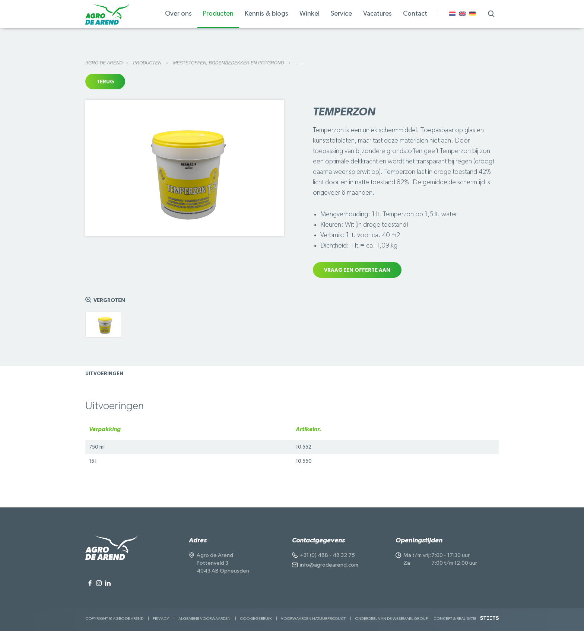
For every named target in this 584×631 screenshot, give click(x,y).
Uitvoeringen (104, 374)
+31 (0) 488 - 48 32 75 (327, 555)
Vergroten (109, 300)
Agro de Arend (104, 63)
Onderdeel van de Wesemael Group (391, 618)
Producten (147, 63)
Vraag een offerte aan (357, 270)
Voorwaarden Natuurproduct (313, 618)
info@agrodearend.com (329, 565)
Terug (105, 82)
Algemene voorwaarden (204, 618)
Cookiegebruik (256, 618)
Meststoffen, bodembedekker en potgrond (229, 63)
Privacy (161, 618)
